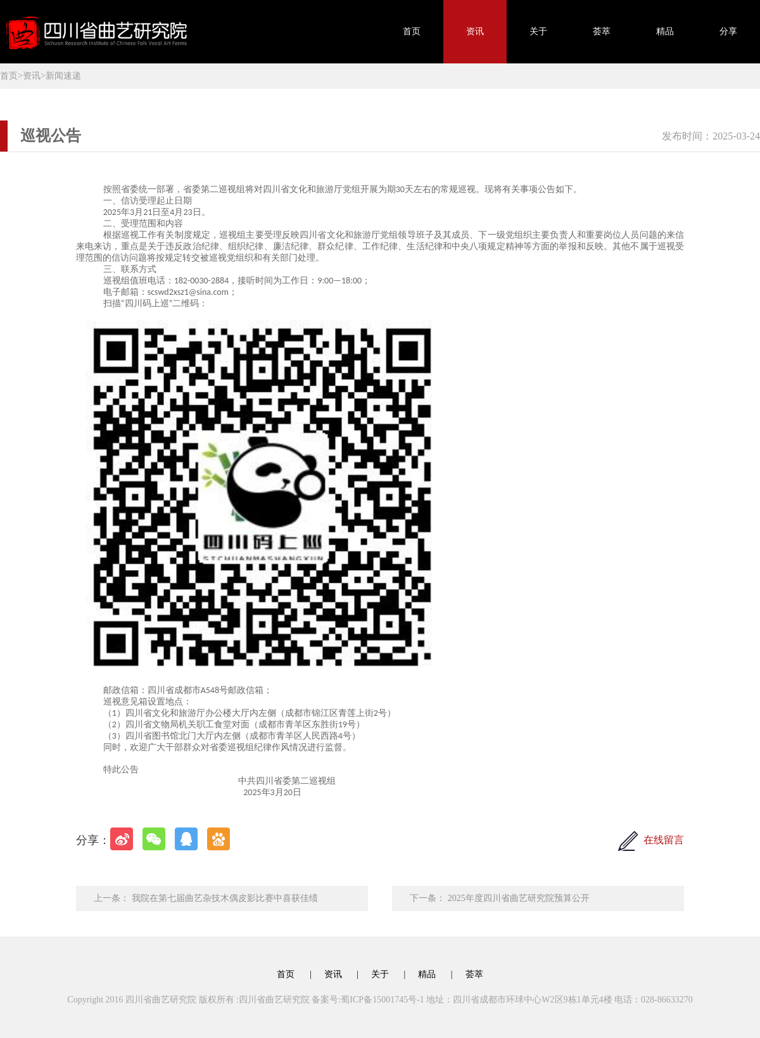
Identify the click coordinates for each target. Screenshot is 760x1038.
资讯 (475, 31)
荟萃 (602, 31)
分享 (728, 31)
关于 (538, 31)
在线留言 (663, 839)
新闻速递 (63, 76)
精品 (665, 31)
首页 (412, 31)
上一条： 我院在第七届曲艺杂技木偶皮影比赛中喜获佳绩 (206, 898)
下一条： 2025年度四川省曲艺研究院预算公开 (500, 898)
